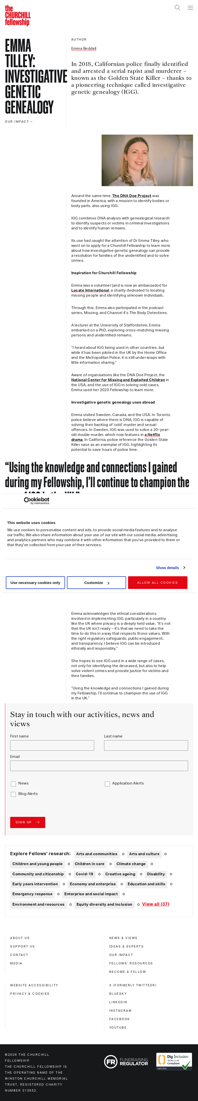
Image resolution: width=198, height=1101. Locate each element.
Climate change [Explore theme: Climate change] (131, 864)
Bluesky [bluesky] (118, 993)
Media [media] (16, 963)
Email (15, 757)
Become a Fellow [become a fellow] (127, 971)
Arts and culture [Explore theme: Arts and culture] (144, 854)
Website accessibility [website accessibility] (34, 985)
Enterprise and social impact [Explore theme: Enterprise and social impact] (91, 894)
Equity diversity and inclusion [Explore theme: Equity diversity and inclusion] (104, 904)
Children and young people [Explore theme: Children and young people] (37, 864)
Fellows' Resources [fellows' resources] (131, 963)
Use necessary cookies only (35, 582)
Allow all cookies (157, 582)
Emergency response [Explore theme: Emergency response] (32, 894)
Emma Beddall (83, 49)
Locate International (90, 290)
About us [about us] (20, 938)
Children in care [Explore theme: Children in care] (90, 864)
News (23, 783)
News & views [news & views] (123, 938)
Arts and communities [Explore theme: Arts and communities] (96, 854)
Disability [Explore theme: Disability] (156, 874)
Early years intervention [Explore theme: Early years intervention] (35, 884)
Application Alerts (128, 783)
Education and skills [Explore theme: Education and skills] (146, 884)
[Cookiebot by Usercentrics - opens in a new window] (27, 501)
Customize (96, 582)
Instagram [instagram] (120, 1010)
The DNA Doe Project (132, 196)
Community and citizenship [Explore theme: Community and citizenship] (38, 874)
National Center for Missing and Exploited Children (118, 380)
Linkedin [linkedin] (118, 1002)
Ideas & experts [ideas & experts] (126, 946)
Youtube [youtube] (118, 1027)
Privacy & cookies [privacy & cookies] (30, 993)
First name (19, 736)
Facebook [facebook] (119, 1019)
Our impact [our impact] (121, 954)
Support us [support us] (22, 946)
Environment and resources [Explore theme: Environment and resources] (38, 904)
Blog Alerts (28, 794)
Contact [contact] (19, 954)
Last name (113, 736)
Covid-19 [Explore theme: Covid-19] (84, 874)
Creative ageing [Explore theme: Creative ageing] (120, 874)
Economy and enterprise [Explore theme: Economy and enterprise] (93, 884)
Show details (167, 568)
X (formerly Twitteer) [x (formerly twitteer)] (133, 985)
